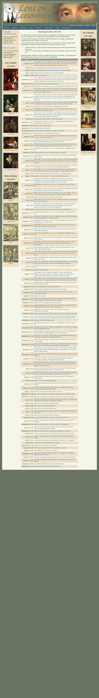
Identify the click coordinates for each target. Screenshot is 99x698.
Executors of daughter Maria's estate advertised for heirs (50, 448)
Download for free (8, 43)
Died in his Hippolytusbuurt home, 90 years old (47, 286)
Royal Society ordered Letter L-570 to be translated (48, 119)
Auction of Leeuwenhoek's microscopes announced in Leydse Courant (54, 433)
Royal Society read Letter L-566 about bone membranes (50, 152)
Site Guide (73, 25)
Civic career (38, 28)
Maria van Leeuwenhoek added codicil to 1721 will (48, 391)
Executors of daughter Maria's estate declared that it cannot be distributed (55, 457)
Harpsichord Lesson (88, 71)
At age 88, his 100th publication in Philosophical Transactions (51, 106)
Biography (14, 28)
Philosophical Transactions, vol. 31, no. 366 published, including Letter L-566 (55, 86)
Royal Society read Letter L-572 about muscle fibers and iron (51, 176)
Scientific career (48, 28)
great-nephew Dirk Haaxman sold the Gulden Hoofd (48, 464)
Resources (81, 25)
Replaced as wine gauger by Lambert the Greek (47, 302)
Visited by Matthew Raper (41, 270)
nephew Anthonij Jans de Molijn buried (45, 380)
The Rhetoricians (88, 57)
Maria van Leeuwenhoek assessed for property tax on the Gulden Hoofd (54, 394)
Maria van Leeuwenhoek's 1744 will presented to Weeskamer (51, 424)
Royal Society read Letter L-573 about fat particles (48, 197)
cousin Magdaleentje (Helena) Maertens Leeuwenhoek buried (51, 68)
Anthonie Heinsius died (40, 75)
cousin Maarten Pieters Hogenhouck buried (46, 84)
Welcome (6, 28)
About (93, 25)
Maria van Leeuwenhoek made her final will (46, 403)
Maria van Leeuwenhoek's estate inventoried (46, 415)
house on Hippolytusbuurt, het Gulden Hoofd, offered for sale (51, 417)
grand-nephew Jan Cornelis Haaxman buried (46, 133)
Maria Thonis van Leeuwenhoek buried (45, 408)
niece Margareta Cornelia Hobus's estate (45, 450)
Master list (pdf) (7, 51)
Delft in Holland (66, 28)
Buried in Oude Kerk (39, 296)
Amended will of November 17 (42, 128)
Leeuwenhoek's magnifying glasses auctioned (47, 443)
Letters (57, 28)
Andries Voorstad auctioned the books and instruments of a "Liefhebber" (54, 440)
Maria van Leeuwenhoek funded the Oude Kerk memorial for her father (54, 396)
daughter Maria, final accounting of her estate (47, 466)
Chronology (23, 28)
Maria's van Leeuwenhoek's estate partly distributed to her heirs (52, 431)
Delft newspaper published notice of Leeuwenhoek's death (50, 289)
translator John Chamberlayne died (44, 320)
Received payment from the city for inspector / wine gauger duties (52, 70)
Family (30, 28)
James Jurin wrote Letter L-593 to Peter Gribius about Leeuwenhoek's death (55, 313)
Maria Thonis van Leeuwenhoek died (44, 406)
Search (88, 25)
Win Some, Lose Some (88, 84)
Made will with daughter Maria (42, 125)
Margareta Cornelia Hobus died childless (45, 445)
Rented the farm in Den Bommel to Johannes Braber (49, 73)
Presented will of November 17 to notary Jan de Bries (49, 130)
